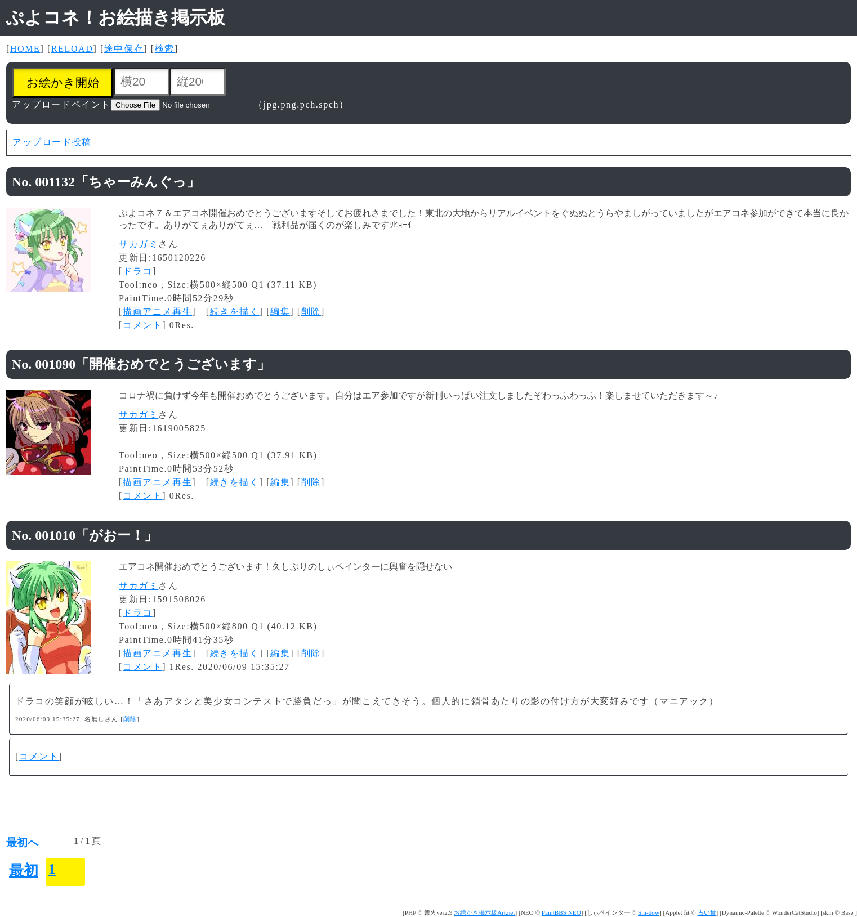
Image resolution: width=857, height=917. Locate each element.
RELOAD (72, 48)
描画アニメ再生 (157, 311)
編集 (280, 311)
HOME (25, 48)
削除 (311, 311)
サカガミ (138, 244)
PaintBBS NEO (561, 912)
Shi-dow (648, 912)
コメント (142, 325)
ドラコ (138, 271)
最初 (23, 870)
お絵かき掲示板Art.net (484, 912)
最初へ (22, 842)
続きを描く (235, 311)
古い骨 (707, 912)
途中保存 (124, 48)
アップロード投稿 (52, 142)
